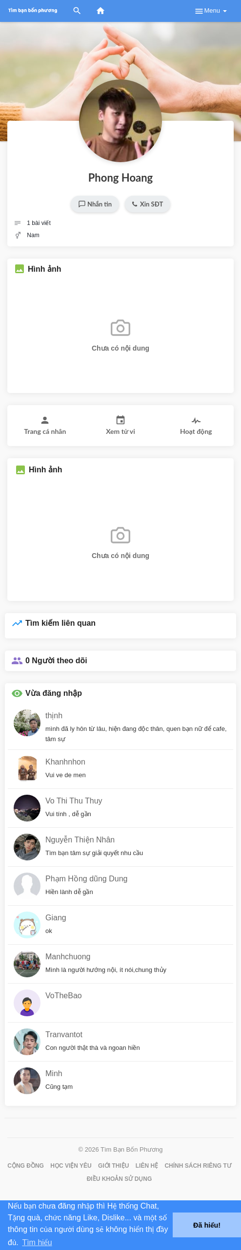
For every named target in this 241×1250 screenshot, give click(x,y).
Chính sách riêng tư (197, 1165)
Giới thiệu (113, 1165)
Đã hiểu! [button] (207, 1225)
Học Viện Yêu (70, 1165)
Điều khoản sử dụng (119, 1178)
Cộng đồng (25, 1165)
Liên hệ (147, 1165)
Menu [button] (210, 11)
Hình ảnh (44, 269)
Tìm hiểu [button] (37, 1242)
